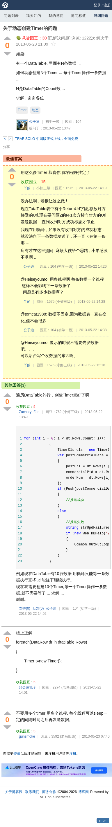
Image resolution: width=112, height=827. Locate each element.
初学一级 (52, 122)
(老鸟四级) (69, 687)
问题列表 (11, 16)
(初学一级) (65, 266)
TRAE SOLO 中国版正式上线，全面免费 (46, 139)
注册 (107, 5)
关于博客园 (13, 792)
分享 (6, 147)
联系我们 (32, 792)
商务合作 (49, 792)
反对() (38, 608)
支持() (24, 608)
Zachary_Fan (29, 412)
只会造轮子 (27, 687)
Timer (22, 110)
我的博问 (56, 16)
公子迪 (34, 122)
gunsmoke (27, 736)
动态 (35, 110)
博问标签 (78, 16)
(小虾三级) (64, 302)
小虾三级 (43, 188)
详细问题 (101, 16)
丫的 (27, 188)
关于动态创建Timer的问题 (30, 28)
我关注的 (33, 16)
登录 (97, 5)
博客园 (83, 792)
